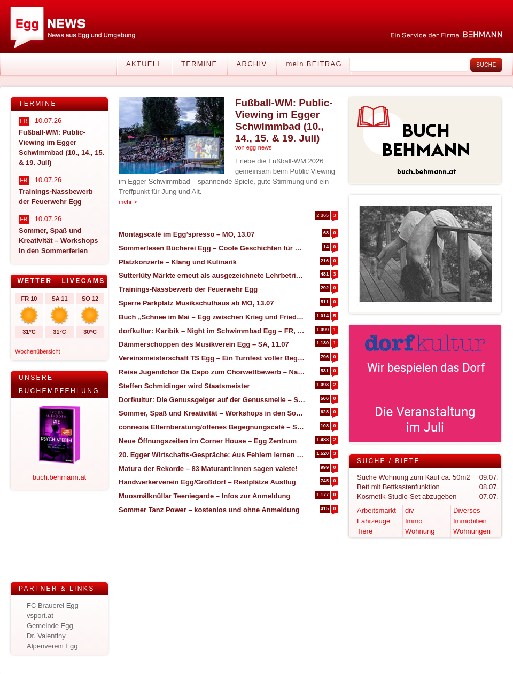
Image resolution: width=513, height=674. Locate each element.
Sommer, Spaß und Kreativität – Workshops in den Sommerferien (212, 413)
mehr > (128, 202)
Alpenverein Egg (52, 646)
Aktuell (144, 64)
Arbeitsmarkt (376, 510)
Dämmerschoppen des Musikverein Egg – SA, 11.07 (204, 344)
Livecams (83, 281)
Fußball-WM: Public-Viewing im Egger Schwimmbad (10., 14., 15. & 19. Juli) (284, 120)
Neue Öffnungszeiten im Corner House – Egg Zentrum (208, 441)
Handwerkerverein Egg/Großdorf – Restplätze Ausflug (207, 482)
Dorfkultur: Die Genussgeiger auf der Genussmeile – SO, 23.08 (212, 400)
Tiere (364, 531)
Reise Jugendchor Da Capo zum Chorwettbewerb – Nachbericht (212, 372)
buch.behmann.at (59, 477)
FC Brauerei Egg (53, 605)
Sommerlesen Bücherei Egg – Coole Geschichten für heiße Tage (212, 248)
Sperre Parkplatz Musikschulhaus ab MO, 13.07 (196, 303)
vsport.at (40, 616)
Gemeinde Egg (50, 626)
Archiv (252, 64)
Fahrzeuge (373, 521)
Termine (199, 64)
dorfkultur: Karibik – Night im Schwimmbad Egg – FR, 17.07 (212, 331)
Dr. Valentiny (46, 636)
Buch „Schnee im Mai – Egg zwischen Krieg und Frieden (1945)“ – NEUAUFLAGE (212, 317)
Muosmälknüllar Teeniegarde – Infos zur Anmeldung (204, 496)
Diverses (466, 510)
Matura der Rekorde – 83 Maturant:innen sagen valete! (208, 469)
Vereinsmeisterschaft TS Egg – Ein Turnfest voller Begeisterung (212, 358)
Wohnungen (472, 531)
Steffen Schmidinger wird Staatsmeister (184, 386)
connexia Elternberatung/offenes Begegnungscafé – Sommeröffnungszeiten (212, 427)
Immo (414, 521)
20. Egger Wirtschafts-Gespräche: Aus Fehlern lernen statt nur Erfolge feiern (212, 455)
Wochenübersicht (37, 351)
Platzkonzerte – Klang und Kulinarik (178, 262)
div (409, 510)
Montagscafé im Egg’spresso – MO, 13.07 (187, 234)
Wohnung (419, 531)
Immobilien (470, 521)
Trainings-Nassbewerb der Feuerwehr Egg (188, 289)
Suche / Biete (388, 461)
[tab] (35, 281)
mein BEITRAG (313, 64)
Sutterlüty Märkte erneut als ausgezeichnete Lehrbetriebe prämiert (212, 275)
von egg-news (253, 147)
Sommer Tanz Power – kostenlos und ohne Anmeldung (209, 510)
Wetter (34, 281)
